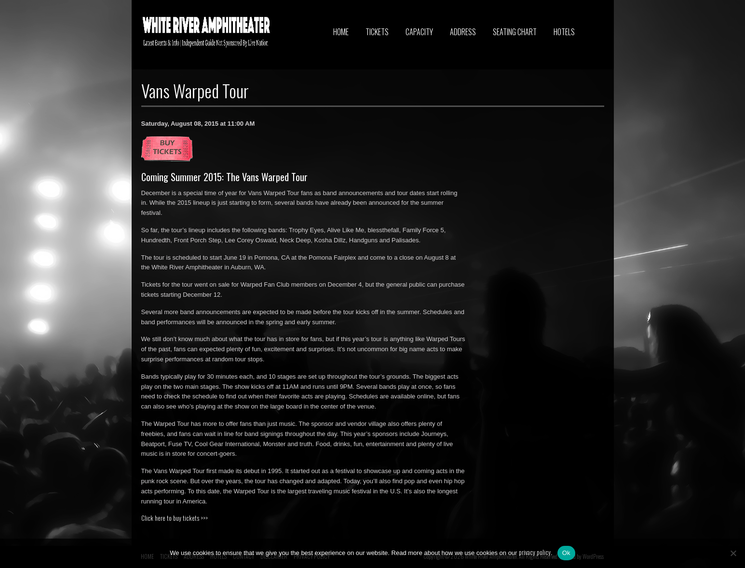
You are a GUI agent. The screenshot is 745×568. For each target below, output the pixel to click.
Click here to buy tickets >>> (174, 518)
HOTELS (564, 32)
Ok (566, 552)
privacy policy (535, 552)
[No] (733, 553)
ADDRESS (463, 32)
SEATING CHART (515, 32)
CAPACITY (419, 32)
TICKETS (377, 32)
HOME (341, 32)
